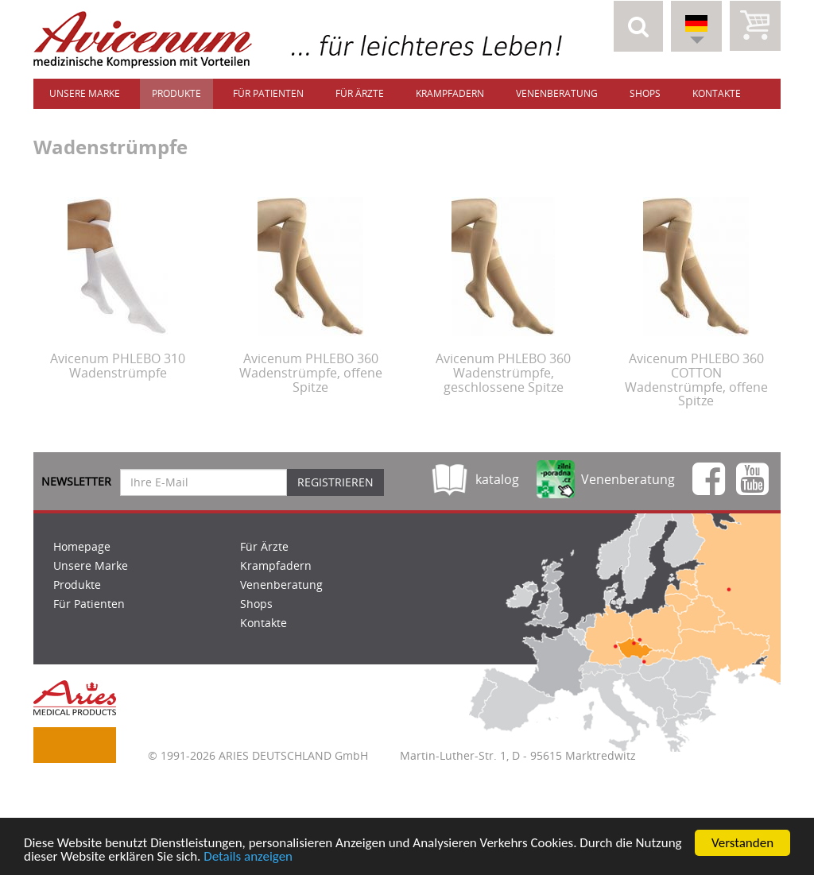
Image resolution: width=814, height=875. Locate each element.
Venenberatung (557, 93)
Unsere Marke (84, 93)
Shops (645, 93)
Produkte (176, 93)
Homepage (81, 546)
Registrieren (335, 482)
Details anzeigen (248, 857)
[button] (638, 26)
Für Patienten (268, 93)
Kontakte (716, 93)
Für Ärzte (359, 93)
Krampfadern (450, 93)
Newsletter (76, 481)
